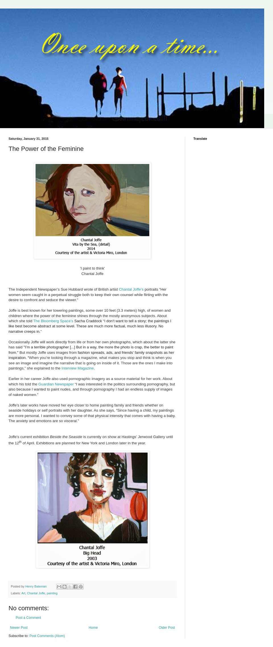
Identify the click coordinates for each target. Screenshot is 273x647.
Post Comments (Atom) (47, 636)
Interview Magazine (77, 368)
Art (23, 593)
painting (52, 593)
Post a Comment (28, 618)
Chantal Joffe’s (131, 289)
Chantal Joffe (36, 593)
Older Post (167, 628)
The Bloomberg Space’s (53, 321)
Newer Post (19, 628)
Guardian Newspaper (56, 384)
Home (93, 628)
